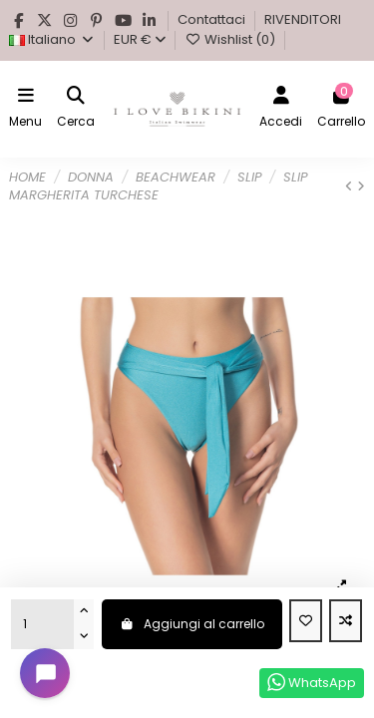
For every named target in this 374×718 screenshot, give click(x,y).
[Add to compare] (345, 621)
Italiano (52, 39)
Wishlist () (231, 39)
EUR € (140, 39)
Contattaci (213, 19)
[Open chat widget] (45, 673)
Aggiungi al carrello (192, 623)
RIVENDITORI (302, 19)
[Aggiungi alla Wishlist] (305, 621)
